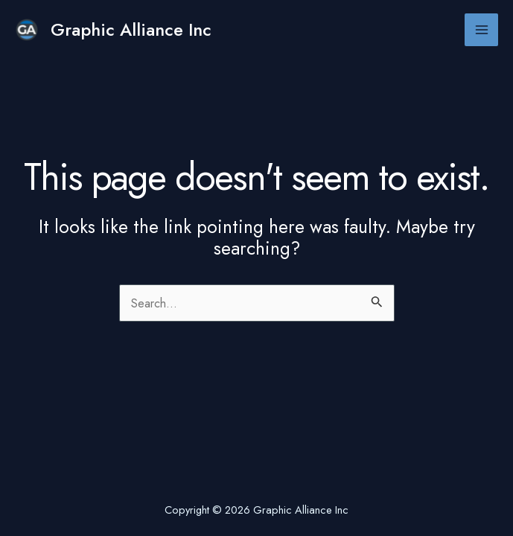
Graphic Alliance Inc (131, 29)
